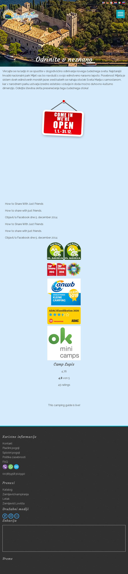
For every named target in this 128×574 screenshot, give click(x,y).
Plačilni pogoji (10, 448)
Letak (6, 498)
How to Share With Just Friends (24, 203)
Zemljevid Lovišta (13, 503)
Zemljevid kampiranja (15, 494)
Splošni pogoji (11, 452)
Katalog (7, 489)
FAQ (5, 461)
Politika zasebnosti (14, 457)
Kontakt (7, 443)
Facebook (23, 217)
